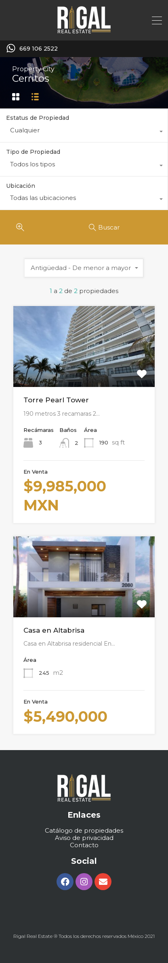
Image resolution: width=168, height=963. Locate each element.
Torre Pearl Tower (56, 400)
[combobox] (84, 132)
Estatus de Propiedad (37, 117)
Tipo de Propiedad (33, 151)
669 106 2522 (38, 48)
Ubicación (20, 185)
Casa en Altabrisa (53, 630)
